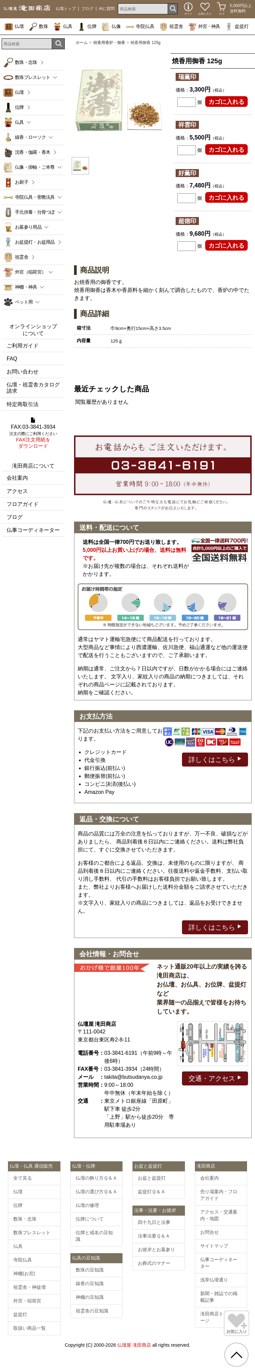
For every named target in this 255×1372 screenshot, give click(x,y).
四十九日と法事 (154, 1222)
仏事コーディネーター (33, 530)
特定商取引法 (23, 404)
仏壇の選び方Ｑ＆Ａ (96, 1191)
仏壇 (14, 26)
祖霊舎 (171, 26)
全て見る (22, 1178)
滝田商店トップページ (218, 1317)
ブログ (87, 9)
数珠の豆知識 (90, 1269)
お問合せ (209, 1232)
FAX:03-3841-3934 (33, 433)
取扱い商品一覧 (29, 1328)
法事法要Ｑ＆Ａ (154, 1236)
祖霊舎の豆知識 (92, 1310)
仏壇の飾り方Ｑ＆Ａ (96, 1178)
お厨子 (21, 182)
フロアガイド (23, 504)
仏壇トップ (66, 9)
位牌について (90, 1219)
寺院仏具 (140, 26)
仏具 (62, 26)
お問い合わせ (23, 371)
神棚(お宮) (24, 1273)
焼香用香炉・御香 (109, 42)
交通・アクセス (215, 1078)
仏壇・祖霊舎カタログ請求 (33, 388)
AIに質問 (107, 9)
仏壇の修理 (87, 1205)
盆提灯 (237, 26)
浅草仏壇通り (214, 1279)
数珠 (38, 26)
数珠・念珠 (26, 62)
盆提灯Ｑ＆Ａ (151, 1191)
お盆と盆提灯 (152, 1178)
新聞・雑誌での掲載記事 (218, 1297)
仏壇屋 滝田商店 (134, 1345)
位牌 (87, 26)
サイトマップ (214, 1246)
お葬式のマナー (154, 1263)
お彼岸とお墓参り (156, 1249)
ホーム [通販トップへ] (82, 42)
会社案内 (17, 478)
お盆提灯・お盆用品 (35, 242)
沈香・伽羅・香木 (32, 152)
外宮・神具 (204, 26)
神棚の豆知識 (90, 1297)
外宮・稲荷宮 (27, 1300)
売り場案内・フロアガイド (218, 1195)
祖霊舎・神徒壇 (29, 1287)
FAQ (12, 358)
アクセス (17, 491)
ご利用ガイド (23, 345)
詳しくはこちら (215, 759)
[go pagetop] (236, 1355)
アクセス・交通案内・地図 (218, 1215)
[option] (119, 101)
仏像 (111, 26)
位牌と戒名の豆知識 (94, 1236)
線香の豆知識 (90, 1283)
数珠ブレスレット (31, 1232)
